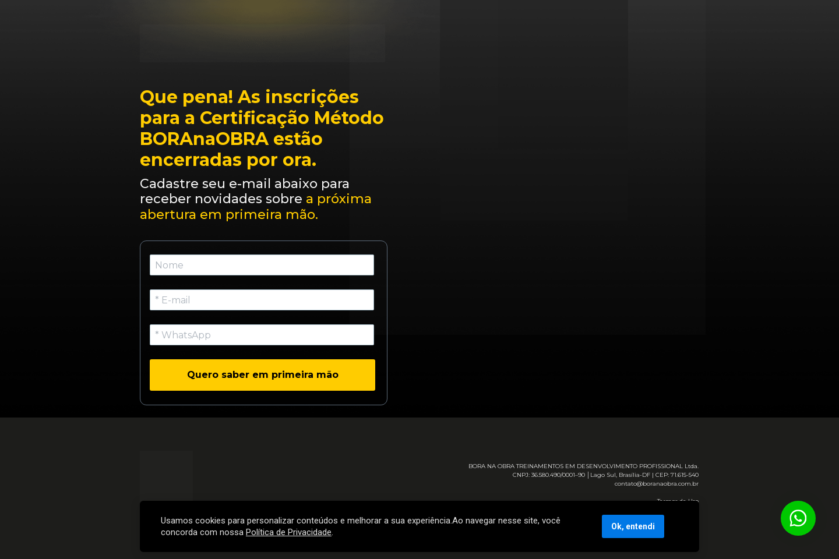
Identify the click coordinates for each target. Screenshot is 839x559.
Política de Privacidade (289, 532)
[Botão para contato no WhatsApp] (798, 518)
